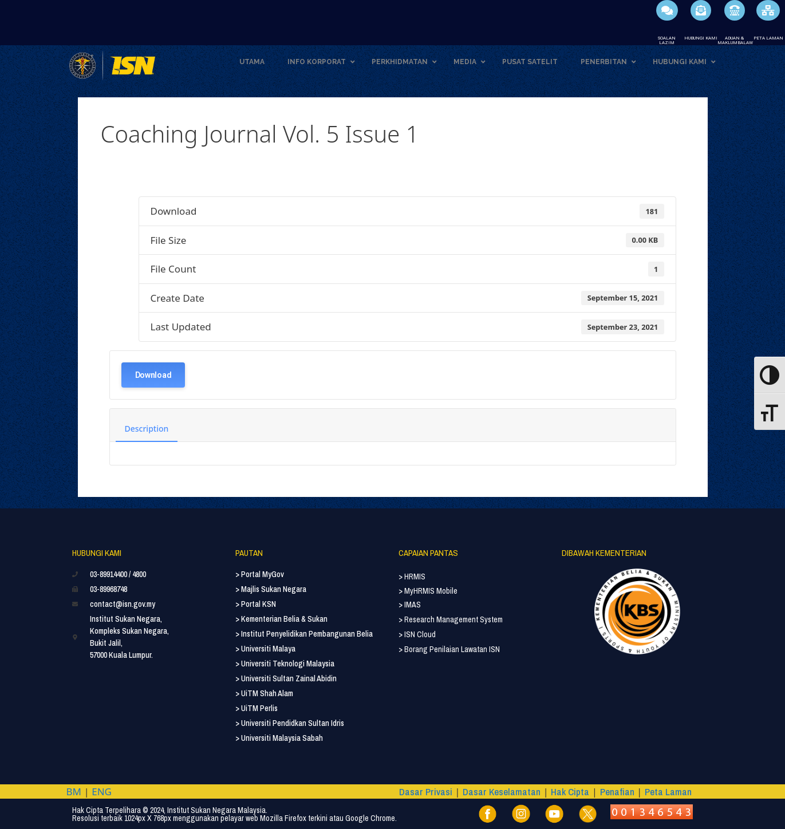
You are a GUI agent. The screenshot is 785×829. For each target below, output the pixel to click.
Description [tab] (147, 428)
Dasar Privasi (425, 791)
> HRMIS (412, 576)
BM (73, 791)
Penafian (617, 791)
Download (153, 375)
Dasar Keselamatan (502, 791)
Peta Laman (668, 791)
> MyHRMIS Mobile (428, 591)
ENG (102, 791)
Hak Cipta (570, 791)
